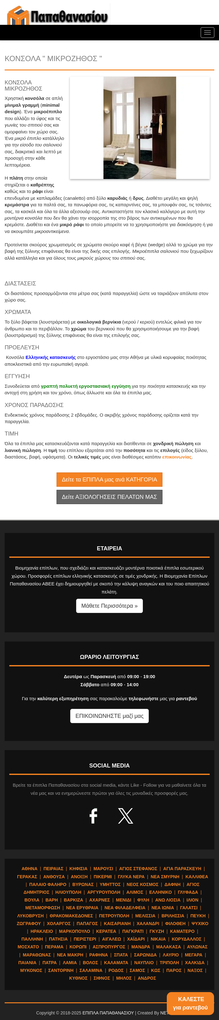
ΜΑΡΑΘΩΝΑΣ (37, 954)
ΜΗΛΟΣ (124, 978)
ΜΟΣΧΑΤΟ (28, 946)
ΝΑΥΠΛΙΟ (144, 962)
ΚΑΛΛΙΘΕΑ (196, 876)
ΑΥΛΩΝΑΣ (197, 946)
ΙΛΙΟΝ (192, 899)
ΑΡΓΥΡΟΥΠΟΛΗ (103, 892)
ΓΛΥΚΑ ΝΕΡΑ (131, 876)
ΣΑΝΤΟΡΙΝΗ (60, 970)
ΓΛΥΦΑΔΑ (188, 892)
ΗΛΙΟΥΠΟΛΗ (68, 892)
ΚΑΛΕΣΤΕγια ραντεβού (190, 1003)
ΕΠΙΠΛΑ (57, 18)
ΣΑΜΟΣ (137, 970)
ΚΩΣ (155, 970)
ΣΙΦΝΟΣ (102, 978)
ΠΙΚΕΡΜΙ (103, 876)
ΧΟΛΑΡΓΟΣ (59, 923)
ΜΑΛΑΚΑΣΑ (168, 946)
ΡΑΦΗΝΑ (98, 954)
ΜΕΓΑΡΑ (193, 954)
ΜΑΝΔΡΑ (140, 946)
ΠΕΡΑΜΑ (54, 946)
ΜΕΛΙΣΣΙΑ (145, 915)
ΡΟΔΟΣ (116, 970)
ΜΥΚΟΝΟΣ (31, 970)
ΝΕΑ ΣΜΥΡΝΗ (165, 876)
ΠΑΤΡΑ (50, 962)
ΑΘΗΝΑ (30, 868)
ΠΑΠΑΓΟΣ (87, 923)
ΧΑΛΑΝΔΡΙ (148, 923)
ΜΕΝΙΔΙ (123, 899)
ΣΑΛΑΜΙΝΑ (91, 970)
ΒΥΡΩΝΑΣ (83, 884)
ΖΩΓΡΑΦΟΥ (29, 923)
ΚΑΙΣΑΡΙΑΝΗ (117, 923)
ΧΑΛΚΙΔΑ (195, 962)
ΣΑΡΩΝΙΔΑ (145, 954)
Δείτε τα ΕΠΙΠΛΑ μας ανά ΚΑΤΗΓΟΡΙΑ (109, 479)
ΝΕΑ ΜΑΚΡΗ (70, 954)
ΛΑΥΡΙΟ (171, 954)
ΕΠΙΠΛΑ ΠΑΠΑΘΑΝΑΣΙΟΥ (108, 1012)
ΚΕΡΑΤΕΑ (106, 931)
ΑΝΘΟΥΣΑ (54, 876)
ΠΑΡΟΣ (174, 970)
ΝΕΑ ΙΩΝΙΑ (163, 907)
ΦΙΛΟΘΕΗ (175, 923)
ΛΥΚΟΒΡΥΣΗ (30, 915)
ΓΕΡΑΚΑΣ (27, 876)
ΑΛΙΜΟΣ (134, 892)
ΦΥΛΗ (143, 899)
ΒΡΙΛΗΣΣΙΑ (173, 915)
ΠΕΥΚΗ (198, 915)
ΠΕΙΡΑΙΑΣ (53, 868)
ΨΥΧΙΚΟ (200, 923)
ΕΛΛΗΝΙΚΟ (160, 892)
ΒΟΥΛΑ (32, 899)
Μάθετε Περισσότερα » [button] (109, 606)
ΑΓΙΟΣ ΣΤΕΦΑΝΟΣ (138, 868)
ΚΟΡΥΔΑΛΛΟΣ (187, 939)
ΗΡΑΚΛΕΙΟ (42, 931)
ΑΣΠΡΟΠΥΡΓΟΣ (109, 946)
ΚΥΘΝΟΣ (78, 978)
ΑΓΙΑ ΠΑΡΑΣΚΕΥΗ (182, 868)
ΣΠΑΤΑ (121, 954)
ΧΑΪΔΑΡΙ (136, 939)
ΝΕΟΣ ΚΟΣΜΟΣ (142, 884)
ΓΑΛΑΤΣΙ (189, 907)
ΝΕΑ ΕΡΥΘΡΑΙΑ (82, 907)
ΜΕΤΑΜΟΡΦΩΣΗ (42, 907)
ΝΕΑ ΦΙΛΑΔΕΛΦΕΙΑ (124, 907)
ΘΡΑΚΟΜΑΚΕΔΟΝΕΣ (71, 915)
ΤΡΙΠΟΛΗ (169, 962)
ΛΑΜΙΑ (70, 962)
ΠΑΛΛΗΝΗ (32, 939)
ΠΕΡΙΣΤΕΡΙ (85, 939)
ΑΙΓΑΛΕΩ (111, 939)
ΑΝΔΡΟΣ (147, 978)
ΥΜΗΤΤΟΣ (110, 884)
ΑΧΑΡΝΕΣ (99, 899)
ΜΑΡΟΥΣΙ (103, 868)
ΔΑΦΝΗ (173, 884)
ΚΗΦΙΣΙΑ (79, 868)
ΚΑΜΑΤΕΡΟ (182, 931)
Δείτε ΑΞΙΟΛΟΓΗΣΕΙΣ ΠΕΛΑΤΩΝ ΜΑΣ (109, 497)
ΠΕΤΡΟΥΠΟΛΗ (114, 915)
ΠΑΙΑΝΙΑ (27, 962)
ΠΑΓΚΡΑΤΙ (133, 931)
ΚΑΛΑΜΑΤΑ (116, 962)
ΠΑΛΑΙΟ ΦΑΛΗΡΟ (47, 884)
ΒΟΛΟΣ (90, 962)
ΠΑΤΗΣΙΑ (58, 939)
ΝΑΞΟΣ (195, 970)
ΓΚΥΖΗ (157, 931)
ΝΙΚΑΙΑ (158, 939)
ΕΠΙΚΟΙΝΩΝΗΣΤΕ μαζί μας (109, 716)
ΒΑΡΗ (51, 899)
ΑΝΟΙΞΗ (79, 876)
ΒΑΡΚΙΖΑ (73, 899)
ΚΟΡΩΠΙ (78, 946)
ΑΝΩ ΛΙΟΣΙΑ (167, 899)
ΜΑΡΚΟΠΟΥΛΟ (74, 931)
